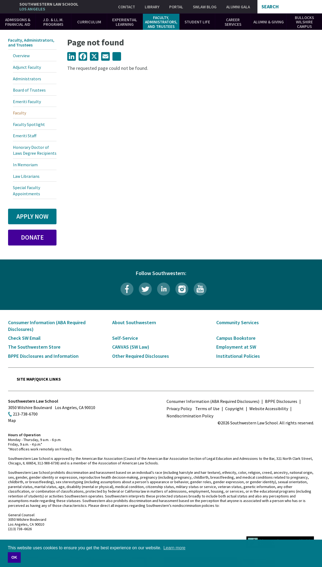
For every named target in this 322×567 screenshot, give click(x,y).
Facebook (127, 289)
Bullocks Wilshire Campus (304, 22)
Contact (126, 6)
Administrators (27, 78)
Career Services (233, 22)
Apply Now (32, 216)
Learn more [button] (174, 548)
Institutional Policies (238, 356)
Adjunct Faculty (27, 67)
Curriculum (89, 21)
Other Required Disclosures (140, 356)
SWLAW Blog (205, 6)
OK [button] (14, 557)
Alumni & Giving (268, 21)
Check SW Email (24, 338)
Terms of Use (207, 408)
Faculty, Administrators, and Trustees (161, 22)
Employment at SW (236, 347)
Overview (21, 55)
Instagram (181, 289)
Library (152, 6)
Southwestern (48, 6)
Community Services (237, 322)
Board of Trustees (29, 90)
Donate (32, 237)
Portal (176, 6)
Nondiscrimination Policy (190, 415)
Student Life (197, 21)
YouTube (200, 289)
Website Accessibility (268, 408)
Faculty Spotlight (29, 124)
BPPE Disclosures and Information (43, 356)
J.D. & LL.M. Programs (53, 22)
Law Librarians (26, 176)
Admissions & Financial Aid (17, 22)
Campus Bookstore (236, 338)
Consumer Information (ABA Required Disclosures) (213, 401)
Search (270, 6)
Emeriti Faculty (27, 101)
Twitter (145, 289)
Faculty (19, 112)
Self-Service (125, 338)
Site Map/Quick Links (39, 379)
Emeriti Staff (24, 135)
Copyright (234, 408)
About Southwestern (134, 322)
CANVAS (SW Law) (130, 347)
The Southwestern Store (34, 347)
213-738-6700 (25, 414)
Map (12, 420)
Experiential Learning (124, 22)
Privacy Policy (179, 408)
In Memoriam (25, 164)
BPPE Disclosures (281, 401)
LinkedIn (163, 289)
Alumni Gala (238, 6)
